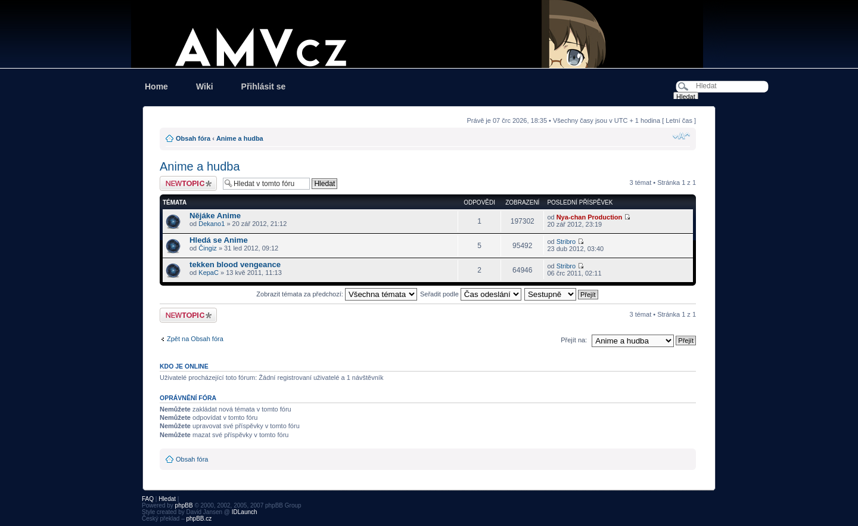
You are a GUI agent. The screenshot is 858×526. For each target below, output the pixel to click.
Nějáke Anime (215, 215)
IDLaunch (244, 512)
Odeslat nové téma (188, 183)
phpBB (184, 505)
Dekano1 (211, 223)
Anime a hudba (239, 138)
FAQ (148, 499)
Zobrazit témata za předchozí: (336, 294)
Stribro (566, 241)
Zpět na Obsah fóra (195, 338)
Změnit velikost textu (681, 136)
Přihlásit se (263, 86)
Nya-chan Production (590, 217)
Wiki (204, 86)
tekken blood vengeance (235, 264)
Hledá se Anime (218, 240)
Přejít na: (574, 340)
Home (156, 86)
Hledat (167, 499)
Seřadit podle (470, 294)
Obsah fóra (193, 138)
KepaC (208, 272)
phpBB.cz (199, 518)
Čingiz (207, 248)
